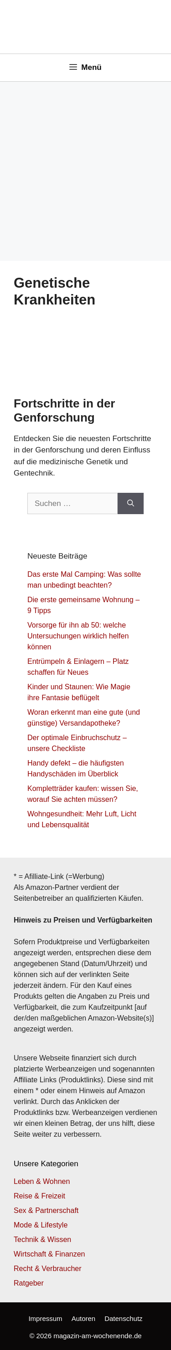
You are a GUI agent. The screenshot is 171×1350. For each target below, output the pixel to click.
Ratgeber (29, 1283)
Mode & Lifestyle (40, 1225)
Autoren (84, 1318)
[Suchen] (131, 504)
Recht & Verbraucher (48, 1268)
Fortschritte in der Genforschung (64, 410)
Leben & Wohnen (42, 1181)
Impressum (45, 1318)
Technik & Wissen (42, 1239)
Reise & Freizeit (39, 1196)
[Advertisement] (85, 171)
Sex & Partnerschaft (46, 1210)
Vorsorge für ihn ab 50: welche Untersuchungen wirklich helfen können (78, 636)
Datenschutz (123, 1318)
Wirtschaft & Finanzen (49, 1254)
